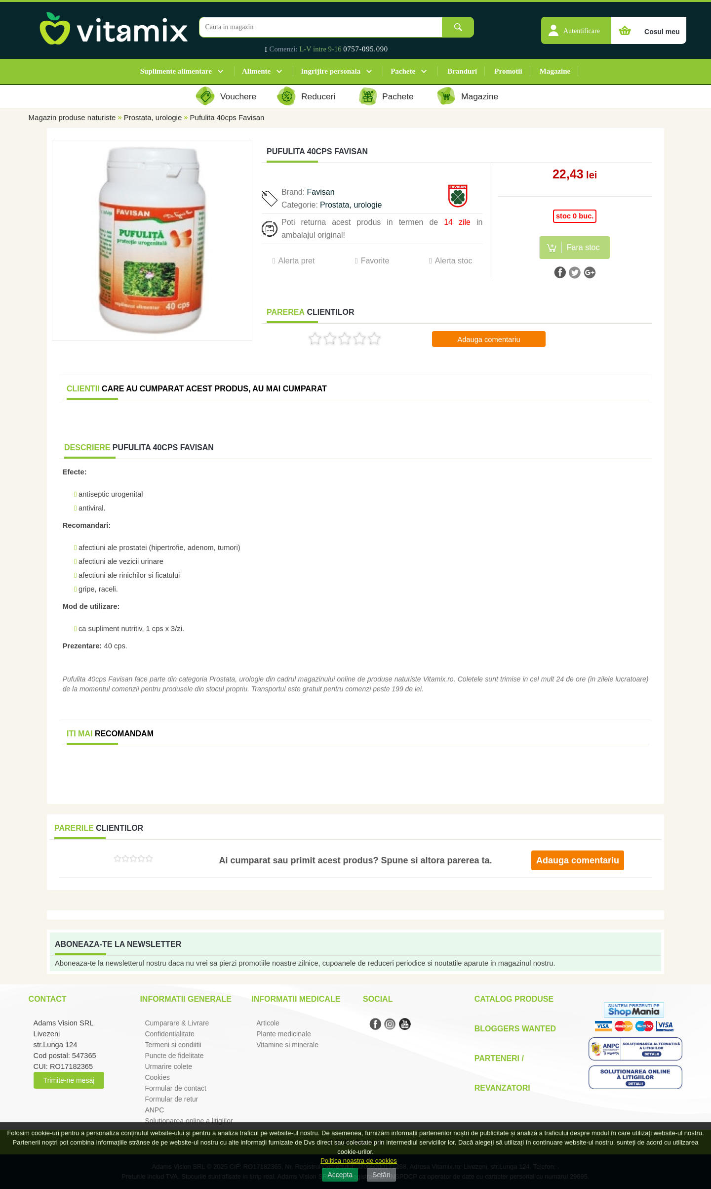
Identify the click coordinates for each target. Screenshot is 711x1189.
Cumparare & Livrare (177, 1023)
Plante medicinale (283, 1034)
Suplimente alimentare (176, 71)
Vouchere (238, 96)
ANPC (154, 1110)
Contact (48, 999)
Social (378, 999)
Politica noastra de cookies (358, 1160)
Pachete (403, 71)
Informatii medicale (295, 999)
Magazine (555, 71)
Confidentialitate (169, 1034)
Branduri (462, 71)
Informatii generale (185, 999)
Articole (267, 1023)
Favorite (375, 260)
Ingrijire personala (330, 71)
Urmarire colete (168, 1066)
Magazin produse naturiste (72, 117)
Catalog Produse (513, 999)
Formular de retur (171, 1099)
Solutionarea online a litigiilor (189, 1121)
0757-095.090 (365, 49)
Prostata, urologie (153, 117)
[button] (576, 25)
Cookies (157, 1077)
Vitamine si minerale (287, 1045)
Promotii (508, 71)
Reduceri (318, 96)
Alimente (256, 71)
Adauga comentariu (488, 339)
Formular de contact (175, 1088)
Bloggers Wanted (515, 1028)
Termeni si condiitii (173, 1045)
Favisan (321, 192)
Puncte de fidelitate (174, 1056)
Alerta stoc (454, 260)
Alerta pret (296, 260)
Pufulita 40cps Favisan (227, 117)
